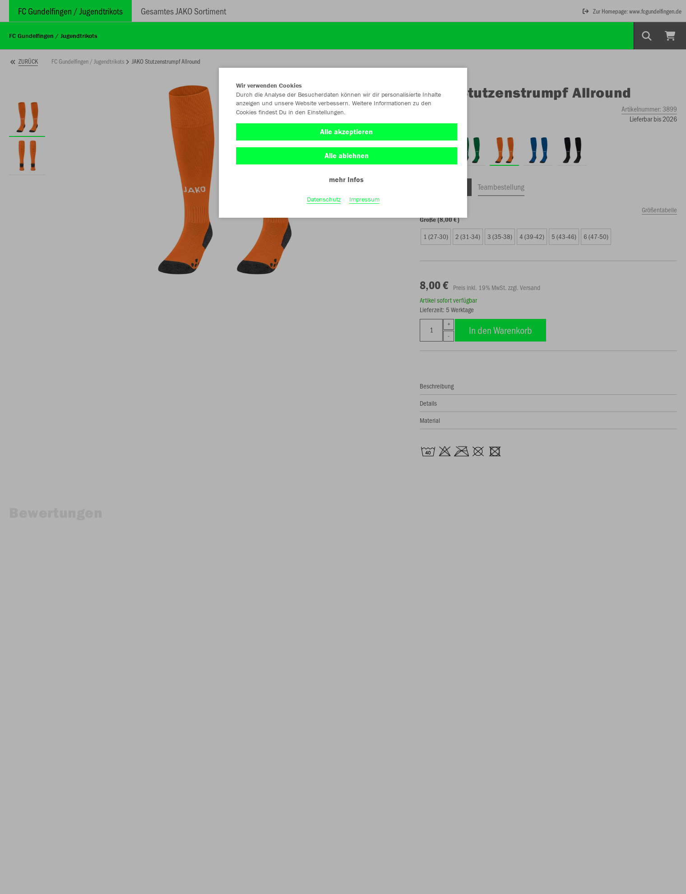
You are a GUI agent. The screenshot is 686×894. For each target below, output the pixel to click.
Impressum (364, 199)
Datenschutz (324, 199)
